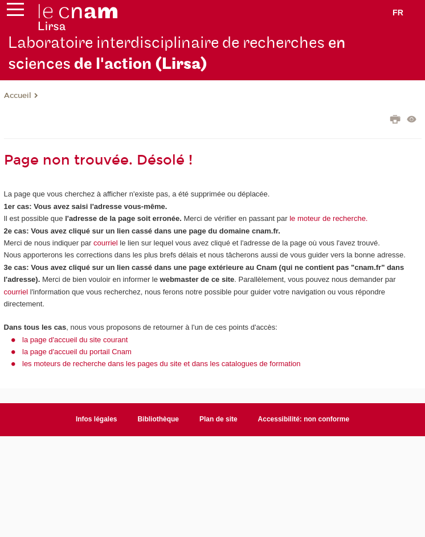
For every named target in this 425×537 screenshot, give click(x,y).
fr (398, 12)
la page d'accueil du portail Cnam (77, 351)
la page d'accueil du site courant (75, 339)
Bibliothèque (158, 419)
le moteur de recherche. (328, 218)
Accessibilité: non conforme (304, 419)
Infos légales (96, 419)
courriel (105, 243)
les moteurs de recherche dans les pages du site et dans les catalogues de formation (161, 363)
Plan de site (218, 419)
